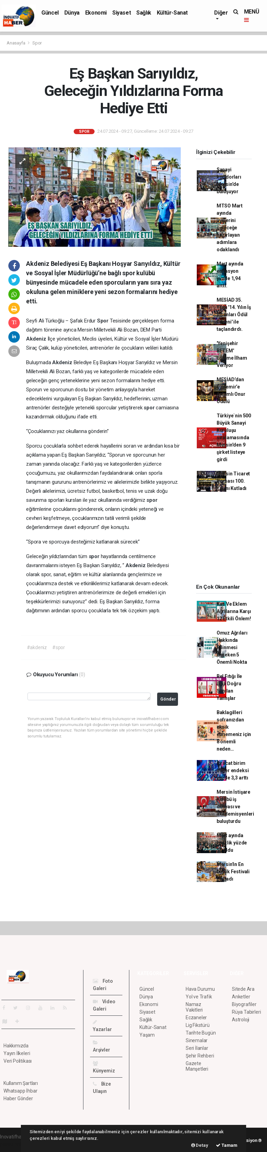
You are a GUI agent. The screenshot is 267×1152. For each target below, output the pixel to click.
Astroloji (240, 1019)
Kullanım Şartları (20, 1083)
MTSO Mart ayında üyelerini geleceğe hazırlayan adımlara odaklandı (230, 227)
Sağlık (143, 12)
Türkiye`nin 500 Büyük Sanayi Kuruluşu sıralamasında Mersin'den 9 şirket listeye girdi (234, 437)
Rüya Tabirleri (246, 1012)
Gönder (168, 699)
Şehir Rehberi (200, 1056)
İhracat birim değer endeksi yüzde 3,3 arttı (233, 770)
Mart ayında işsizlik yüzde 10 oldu (232, 843)
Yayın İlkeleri (16, 1053)
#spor (58, 647)
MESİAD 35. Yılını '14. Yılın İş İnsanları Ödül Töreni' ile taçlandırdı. (234, 314)
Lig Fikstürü (198, 1025)
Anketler (241, 996)
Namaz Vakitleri (194, 1007)
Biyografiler (244, 1004)
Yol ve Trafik (199, 996)
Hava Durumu (200, 989)
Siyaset (121, 12)
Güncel (50, 12)
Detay (199, 1145)
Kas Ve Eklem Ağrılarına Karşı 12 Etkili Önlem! (234, 611)
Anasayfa (16, 43)
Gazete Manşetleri (197, 1066)
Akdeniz (36, 339)
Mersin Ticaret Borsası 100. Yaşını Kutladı (233, 481)
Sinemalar (197, 1040)
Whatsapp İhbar (20, 1091)
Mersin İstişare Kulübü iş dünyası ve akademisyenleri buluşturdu (235, 806)
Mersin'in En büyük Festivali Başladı (233, 871)
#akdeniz (37, 647)
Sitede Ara (243, 989)
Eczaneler (196, 1017)
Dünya (72, 12)
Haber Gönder (18, 1098)
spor (150, 408)
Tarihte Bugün (201, 1033)
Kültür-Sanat (172, 12)
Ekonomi (96, 12)
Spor (37, 43)
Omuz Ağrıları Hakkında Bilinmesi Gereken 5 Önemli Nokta (232, 647)
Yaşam (147, 1035)
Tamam (226, 1145)
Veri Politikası (17, 1061)
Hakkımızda (16, 1045)
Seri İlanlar (197, 1048)
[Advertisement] (228, 540)
